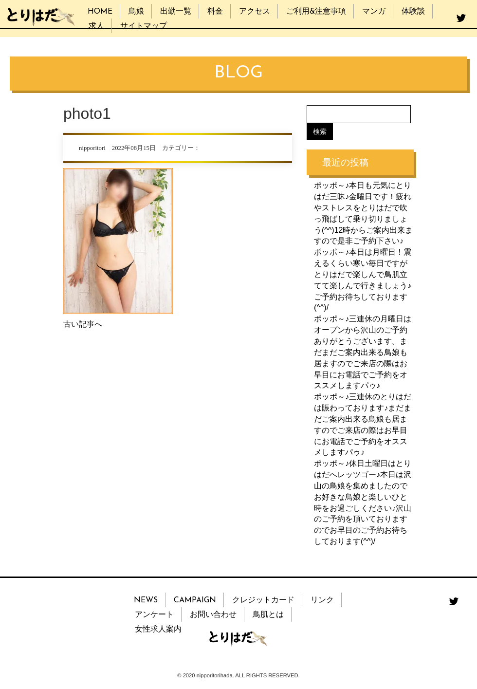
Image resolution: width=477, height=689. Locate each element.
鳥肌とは (268, 615)
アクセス (254, 12)
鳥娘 (136, 12)
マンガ (373, 12)
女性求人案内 (158, 629)
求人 (96, 26)
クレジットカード (263, 600)
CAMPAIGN (195, 600)
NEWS (146, 600)
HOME (100, 12)
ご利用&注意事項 (316, 12)
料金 (215, 12)
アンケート (154, 615)
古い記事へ (82, 324)
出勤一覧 (175, 12)
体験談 (413, 12)
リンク (322, 600)
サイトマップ (143, 26)
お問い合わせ (213, 615)
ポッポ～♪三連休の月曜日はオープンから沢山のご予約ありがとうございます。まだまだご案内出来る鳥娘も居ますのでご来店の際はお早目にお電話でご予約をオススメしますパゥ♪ (362, 352)
